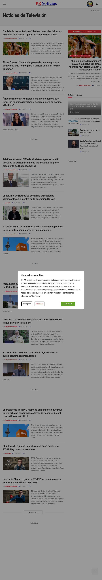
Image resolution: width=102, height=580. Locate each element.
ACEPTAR (68, 304)
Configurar (27, 304)
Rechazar (39, 304)
